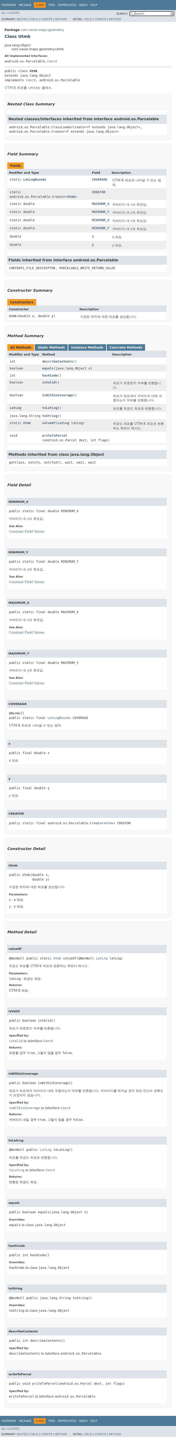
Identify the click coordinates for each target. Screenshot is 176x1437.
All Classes (10, 12)
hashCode (50, 375)
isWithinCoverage (57, 395)
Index (83, 5)
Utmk (71, 196)
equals (48, 368)
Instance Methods (87, 347)
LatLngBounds (34, 179)
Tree (51, 5)
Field (34, 19)
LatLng (15, 408)
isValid (49, 382)
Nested (22, 19)
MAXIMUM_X (100, 204)
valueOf (49, 423)
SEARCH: (122, 13)
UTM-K (10, 87)
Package (25, 5)
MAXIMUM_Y (100, 212)
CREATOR (98, 192)
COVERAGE (99, 179)
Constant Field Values (26, 531)
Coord (52, 61)
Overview (8, 5)
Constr (46, 19)
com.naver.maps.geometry (42, 30)
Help (93, 5)
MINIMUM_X (100, 220)
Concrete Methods (126, 347)
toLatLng (50, 408)
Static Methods (51, 347)
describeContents (57, 361)
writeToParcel (54, 435)
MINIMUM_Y (100, 228)
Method (61, 19)
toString (50, 416)
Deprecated (67, 5)
